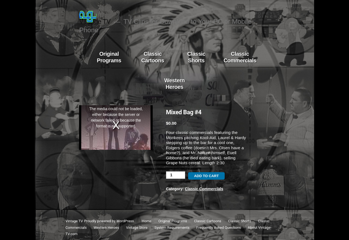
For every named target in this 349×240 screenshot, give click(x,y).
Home (147, 221)
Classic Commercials (240, 57)
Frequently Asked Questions (218, 228)
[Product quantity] (175, 175)
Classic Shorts (196, 57)
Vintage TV (74, 221)
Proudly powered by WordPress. (110, 221)
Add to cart (206, 176)
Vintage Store (137, 228)
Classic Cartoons (152, 57)
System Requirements (171, 228)
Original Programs (109, 57)
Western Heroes (174, 83)
